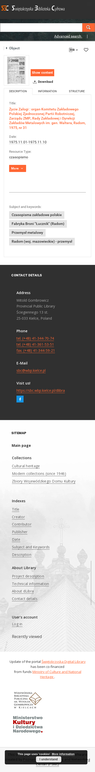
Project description (28, 576)
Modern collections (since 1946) (39, 473)
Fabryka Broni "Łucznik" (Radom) (38, 224)
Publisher (19, 531)
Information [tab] (47, 91)
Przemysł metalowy (27, 232)
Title (15, 509)
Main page (21, 445)
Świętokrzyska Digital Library (64, 661)
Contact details (24, 598)
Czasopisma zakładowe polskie (37, 215)
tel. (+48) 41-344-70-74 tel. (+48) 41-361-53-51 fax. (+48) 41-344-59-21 (35, 344)
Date (16, 539)
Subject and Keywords (31, 547)
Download (42, 81)
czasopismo (18, 157)
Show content (42, 72)
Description (21, 554)
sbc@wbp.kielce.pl (31, 370)
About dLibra (23, 591)
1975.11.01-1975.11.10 (28, 142)
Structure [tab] (77, 91)
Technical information (30, 583)
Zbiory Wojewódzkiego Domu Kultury (43, 481)
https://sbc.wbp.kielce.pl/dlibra (40, 390)
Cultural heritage (26, 466)
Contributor (21, 524)
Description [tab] (18, 91)
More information (63, 754)
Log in (17, 624)
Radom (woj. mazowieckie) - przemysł (42, 241)
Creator (18, 516)
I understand (49, 759)
